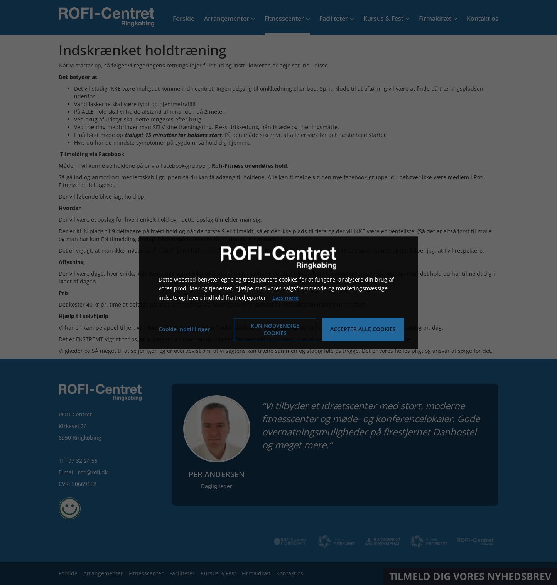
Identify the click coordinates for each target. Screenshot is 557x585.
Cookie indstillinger (184, 329)
